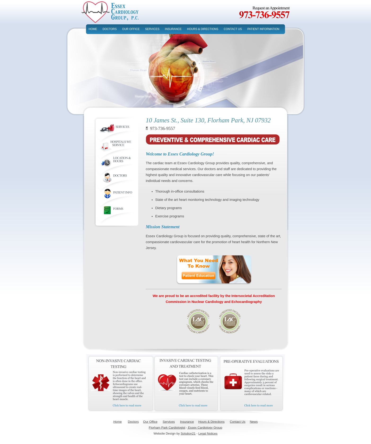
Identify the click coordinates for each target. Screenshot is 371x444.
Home (117, 421)
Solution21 (188, 433)
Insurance (187, 421)
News (254, 421)
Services (169, 421)
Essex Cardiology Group (204, 427)
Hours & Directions (211, 421)
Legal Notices (207, 433)
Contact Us (237, 421)
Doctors (133, 421)
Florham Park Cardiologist (167, 427)
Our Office (150, 421)
